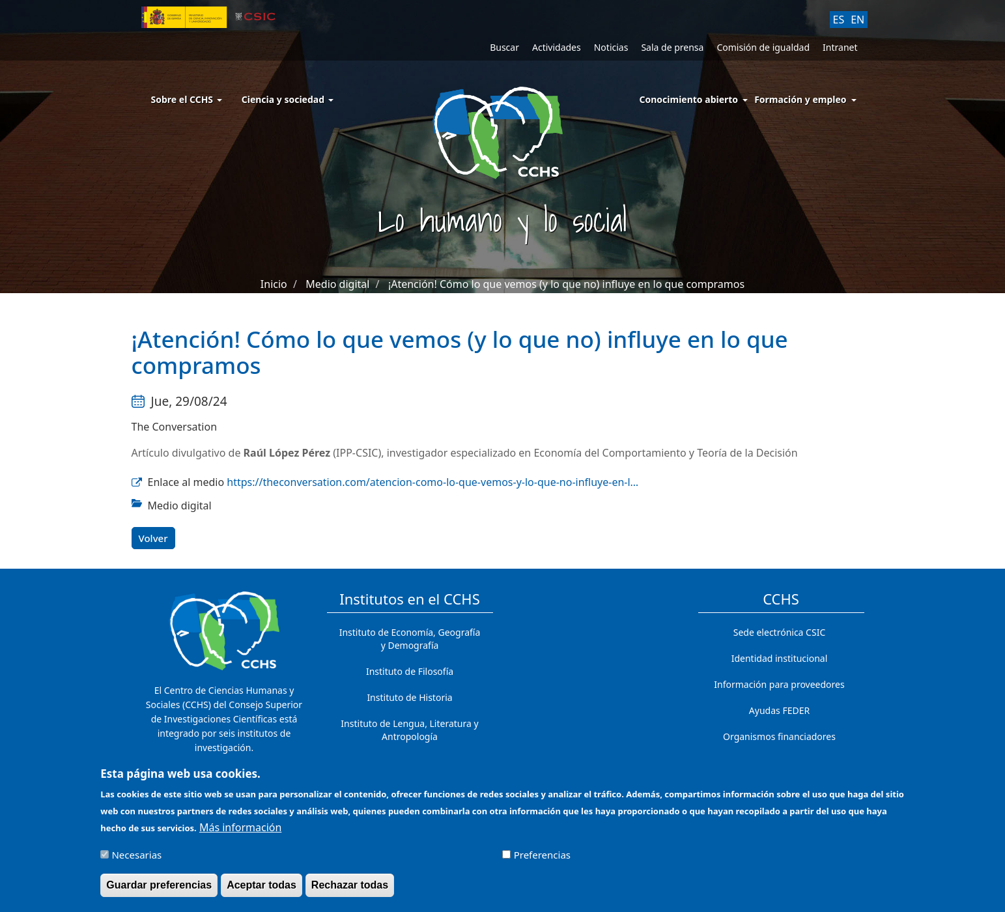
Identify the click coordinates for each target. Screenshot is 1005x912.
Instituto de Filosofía (409, 671)
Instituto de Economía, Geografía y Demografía (410, 638)
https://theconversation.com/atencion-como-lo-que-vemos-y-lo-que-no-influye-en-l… (432, 482)
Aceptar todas (261, 890)
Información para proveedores (779, 684)
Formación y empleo (800, 99)
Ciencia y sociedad (287, 99)
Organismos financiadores (779, 736)
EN (857, 19)
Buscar (504, 47)
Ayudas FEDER (779, 710)
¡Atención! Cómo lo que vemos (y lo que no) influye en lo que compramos (566, 284)
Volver (153, 538)
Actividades (556, 47)
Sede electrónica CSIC (779, 632)
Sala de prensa (672, 47)
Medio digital (337, 284)
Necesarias (136, 860)
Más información (240, 833)
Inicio (274, 284)
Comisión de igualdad (763, 47)
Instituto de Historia (409, 697)
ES (839, 19)
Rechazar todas (349, 890)
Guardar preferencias (159, 890)
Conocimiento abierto (689, 99)
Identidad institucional (779, 658)
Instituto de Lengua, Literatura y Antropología (409, 730)
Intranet (840, 47)
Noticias (611, 47)
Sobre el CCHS (186, 99)
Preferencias (542, 860)
